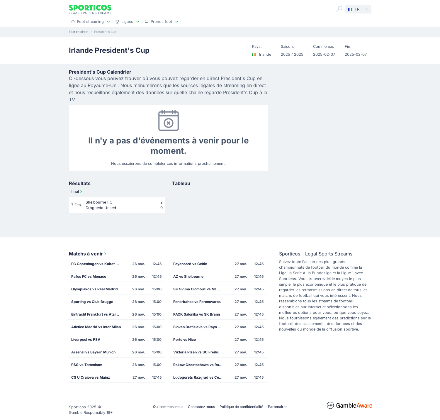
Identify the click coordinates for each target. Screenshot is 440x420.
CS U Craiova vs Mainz (90, 377)
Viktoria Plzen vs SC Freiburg (198, 352)
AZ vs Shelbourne (188, 276)
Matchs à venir (88, 254)
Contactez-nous (201, 406)
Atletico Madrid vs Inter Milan (96, 327)
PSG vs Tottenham (86, 365)
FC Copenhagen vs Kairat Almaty (98, 264)
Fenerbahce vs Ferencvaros (197, 301)
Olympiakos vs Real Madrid (94, 289)
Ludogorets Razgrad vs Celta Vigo (200, 377)
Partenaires (277, 406)
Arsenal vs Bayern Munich (93, 352)
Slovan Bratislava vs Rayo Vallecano (200, 327)
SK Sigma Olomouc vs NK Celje (199, 289)
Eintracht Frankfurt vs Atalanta (97, 314)
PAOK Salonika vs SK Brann (196, 314)
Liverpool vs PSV (85, 339)
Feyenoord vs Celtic (190, 264)
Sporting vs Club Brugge (92, 301)
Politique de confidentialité (241, 406)
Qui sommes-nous (168, 406)
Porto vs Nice (184, 339)
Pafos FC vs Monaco (88, 276)
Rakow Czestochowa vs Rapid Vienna (200, 365)
